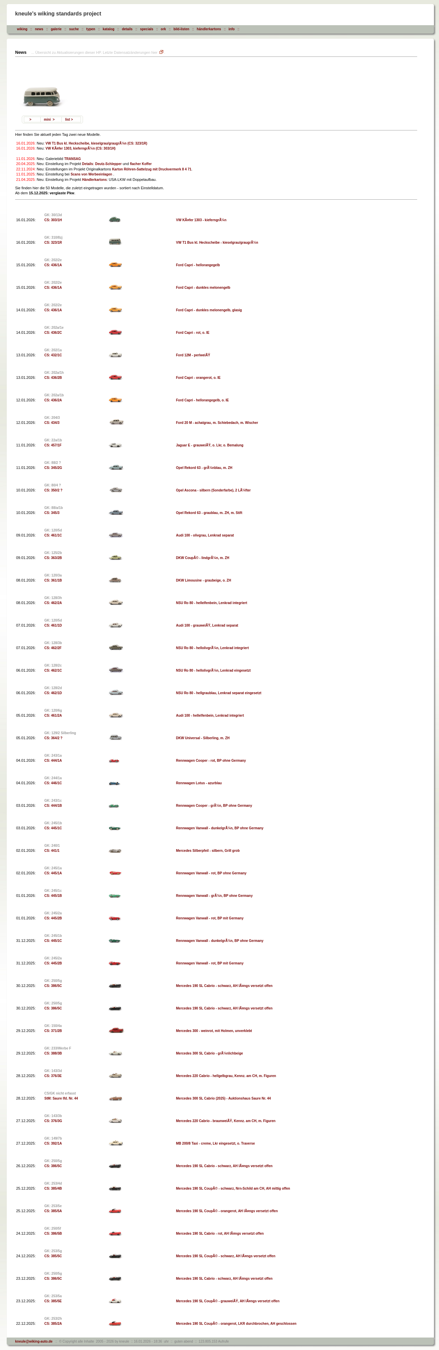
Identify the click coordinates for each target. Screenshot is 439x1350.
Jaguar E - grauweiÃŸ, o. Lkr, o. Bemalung (210, 445)
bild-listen (181, 29)
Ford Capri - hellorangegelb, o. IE (202, 400)
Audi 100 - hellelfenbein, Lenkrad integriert (210, 715)
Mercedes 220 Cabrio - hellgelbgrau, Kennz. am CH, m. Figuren (226, 1076)
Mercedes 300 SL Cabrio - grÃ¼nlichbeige (209, 1053)
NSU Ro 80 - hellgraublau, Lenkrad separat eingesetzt (218, 693)
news (39, 29)
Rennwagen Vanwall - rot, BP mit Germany (210, 918)
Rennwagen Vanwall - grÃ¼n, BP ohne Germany (214, 896)
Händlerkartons (94, 180)
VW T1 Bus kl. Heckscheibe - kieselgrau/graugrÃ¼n (217, 242)
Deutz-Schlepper (108, 164)
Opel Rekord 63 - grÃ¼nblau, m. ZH (204, 468)
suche (74, 29)
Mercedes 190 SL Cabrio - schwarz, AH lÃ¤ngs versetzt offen (224, 986)
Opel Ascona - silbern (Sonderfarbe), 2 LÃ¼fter (213, 490)
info (231, 29)
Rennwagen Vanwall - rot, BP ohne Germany (211, 873)
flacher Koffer (141, 164)
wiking (22, 29)
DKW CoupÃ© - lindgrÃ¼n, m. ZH (202, 558)
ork (163, 29)
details (127, 29)
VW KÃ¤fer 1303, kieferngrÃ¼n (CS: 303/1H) (81, 148)
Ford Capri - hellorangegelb (198, 265)
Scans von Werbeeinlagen (91, 174)
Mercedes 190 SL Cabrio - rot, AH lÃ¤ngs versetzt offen (220, 1233)
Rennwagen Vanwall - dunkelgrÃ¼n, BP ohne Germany (219, 828)
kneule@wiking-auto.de (33, 1341)
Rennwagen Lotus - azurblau (199, 783)
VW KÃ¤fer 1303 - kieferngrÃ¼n (201, 220)
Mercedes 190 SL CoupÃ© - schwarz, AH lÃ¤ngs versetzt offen (225, 1256)
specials (146, 29)
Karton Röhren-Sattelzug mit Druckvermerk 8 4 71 (151, 169)
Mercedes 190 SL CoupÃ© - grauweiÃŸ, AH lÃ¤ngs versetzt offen (227, 1301)
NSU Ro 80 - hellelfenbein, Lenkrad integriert (211, 603)
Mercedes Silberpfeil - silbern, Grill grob (208, 850)
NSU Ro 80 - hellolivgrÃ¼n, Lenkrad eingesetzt (213, 670)
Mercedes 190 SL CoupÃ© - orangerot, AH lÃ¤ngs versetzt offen (227, 1211)
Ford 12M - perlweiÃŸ (193, 355)
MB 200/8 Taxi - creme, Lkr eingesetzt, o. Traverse (215, 1143)
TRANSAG (72, 159)
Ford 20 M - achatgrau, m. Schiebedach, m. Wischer (217, 423)
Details (87, 164)
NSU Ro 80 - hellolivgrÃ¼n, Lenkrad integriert (212, 648)
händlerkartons (209, 29)
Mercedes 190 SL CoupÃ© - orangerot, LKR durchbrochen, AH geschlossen (236, 1323)
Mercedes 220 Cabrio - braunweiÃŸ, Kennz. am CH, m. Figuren (225, 1121)
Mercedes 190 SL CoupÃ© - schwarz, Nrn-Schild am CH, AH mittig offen (233, 1188)
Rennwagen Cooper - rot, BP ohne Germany (211, 760)
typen (90, 29)
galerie (56, 29)
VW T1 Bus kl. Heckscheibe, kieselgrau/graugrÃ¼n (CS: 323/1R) (96, 143)
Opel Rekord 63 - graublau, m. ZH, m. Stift (209, 513)
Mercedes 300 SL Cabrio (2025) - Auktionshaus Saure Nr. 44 (223, 1098)
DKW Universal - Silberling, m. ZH (202, 738)
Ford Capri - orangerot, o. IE (198, 378)
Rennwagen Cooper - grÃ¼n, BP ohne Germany (214, 805)
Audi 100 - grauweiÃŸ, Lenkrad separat (207, 625)
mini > (49, 119)
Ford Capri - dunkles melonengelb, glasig (209, 310)
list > (69, 119)
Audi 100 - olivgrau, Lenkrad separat (205, 535)
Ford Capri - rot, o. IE (192, 332)
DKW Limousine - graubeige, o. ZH (203, 580)
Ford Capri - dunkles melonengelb (203, 287)
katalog (109, 29)
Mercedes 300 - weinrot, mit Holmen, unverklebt (214, 1031)
